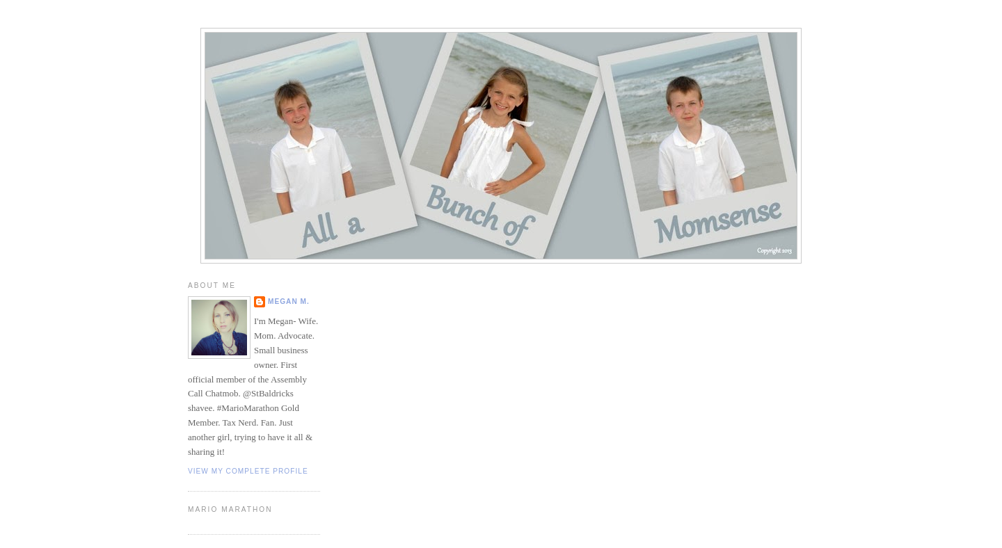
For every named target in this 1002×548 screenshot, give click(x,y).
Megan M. (289, 301)
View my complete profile (248, 471)
